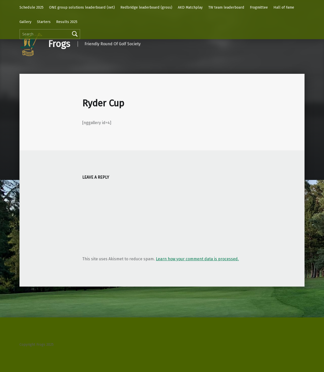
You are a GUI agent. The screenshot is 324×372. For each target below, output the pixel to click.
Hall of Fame (283, 7)
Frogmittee (259, 7)
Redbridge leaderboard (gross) (146, 7)
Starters (44, 21)
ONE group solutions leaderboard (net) (82, 7)
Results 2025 (66, 21)
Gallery (25, 21)
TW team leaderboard (226, 7)
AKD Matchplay (190, 7)
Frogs (59, 44)
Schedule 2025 (31, 7)
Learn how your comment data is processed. (197, 259)
